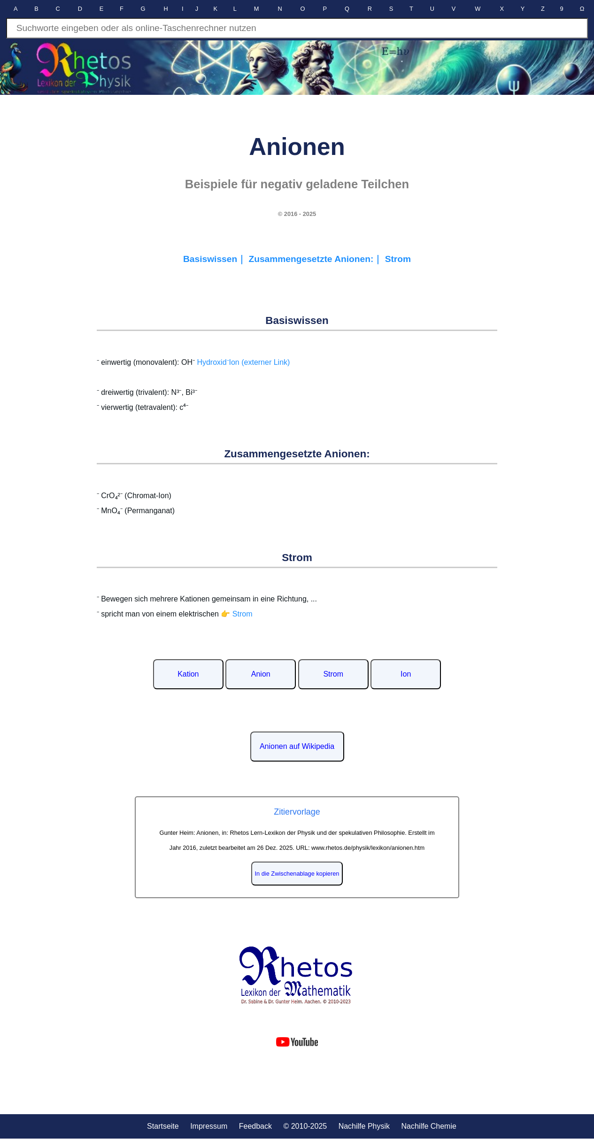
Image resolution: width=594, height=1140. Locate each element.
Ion (406, 674)
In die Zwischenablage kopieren (297, 873)
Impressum (208, 1126)
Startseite (163, 1126)
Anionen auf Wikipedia (297, 746)
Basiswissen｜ (216, 259)
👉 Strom (236, 614)
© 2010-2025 (305, 1126)
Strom (398, 259)
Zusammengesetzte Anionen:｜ (316, 259)
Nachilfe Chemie (428, 1126)
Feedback (255, 1126)
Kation (188, 674)
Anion (260, 674)
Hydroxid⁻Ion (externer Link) (243, 362)
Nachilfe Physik (364, 1126)
